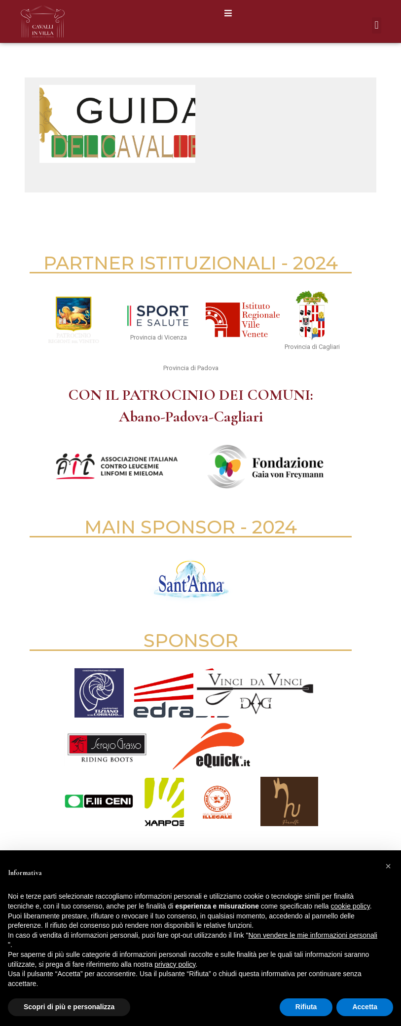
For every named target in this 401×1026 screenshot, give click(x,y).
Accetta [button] (364, 1007)
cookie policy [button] (350, 906)
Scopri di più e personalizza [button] (69, 1007)
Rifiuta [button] (306, 1007)
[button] (228, 13)
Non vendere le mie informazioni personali (312, 935)
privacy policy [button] (174, 964)
